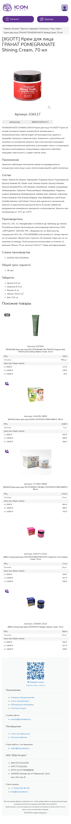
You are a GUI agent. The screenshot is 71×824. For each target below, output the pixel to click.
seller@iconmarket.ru (20, 748)
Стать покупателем (20, 701)
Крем (58, 28)
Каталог (15, 28)
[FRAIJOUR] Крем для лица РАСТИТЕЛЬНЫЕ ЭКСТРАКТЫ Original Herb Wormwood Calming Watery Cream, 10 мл (35, 350)
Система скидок (18, 708)
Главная (7, 28)
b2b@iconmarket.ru (19, 791)
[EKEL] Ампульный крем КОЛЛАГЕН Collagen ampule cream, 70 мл (35, 627)
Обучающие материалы (22, 704)
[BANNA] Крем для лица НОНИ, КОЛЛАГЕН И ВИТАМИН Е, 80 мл (35, 419)
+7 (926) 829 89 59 (20, 788)
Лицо (52, 28)
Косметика (44, 28)
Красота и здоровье (29, 28)
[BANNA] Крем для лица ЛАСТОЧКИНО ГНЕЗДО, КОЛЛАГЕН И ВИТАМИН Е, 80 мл (35, 488)
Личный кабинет (19, 737)
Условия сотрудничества (22, 697)
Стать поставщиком (20, 733)
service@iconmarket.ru (21, 719)
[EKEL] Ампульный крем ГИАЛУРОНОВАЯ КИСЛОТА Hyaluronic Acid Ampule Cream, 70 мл (35, 558)
